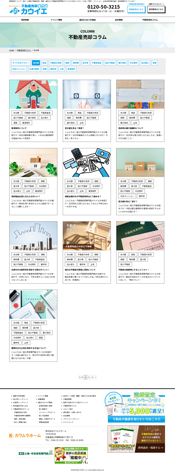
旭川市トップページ (20, 399)
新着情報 (41, 399)
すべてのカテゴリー (20, 62)
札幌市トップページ (20, 402)
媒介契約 (122, 62)
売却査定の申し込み (20, 405)
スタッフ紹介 (68, 409)
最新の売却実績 (19, 396)
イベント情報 (56, 19)
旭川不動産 (110, 62)
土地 (62, 69)
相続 (67, 62)
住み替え (145, 62)
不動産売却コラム (150, 19)
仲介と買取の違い (20, 422)
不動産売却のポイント (21, 409)
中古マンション (19, 69)
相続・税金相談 (20, 419)
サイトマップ (68, 422)
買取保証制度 (44, 422)
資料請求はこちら (156, 9)
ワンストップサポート (47, 412)
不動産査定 (96, 62)
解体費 (76, 62)
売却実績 (25, 19)
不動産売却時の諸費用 (22, 415)
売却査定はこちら (136, 9)
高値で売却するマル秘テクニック (75, 402)
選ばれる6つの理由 (87, 19)
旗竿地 (53, 69)
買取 (154, 62)
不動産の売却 (56, 62)
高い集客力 (43, 409)
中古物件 (134, 62)
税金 (44, 62)
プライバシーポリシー (71, 419)
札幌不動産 (34, 69)
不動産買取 (67, 399)
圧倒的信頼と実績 (45, 405)
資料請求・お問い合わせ (72, 412)
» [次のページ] (95, 377)
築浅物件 (71, 69)
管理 (45, 69)
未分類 (36, 62)
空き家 (85, 62)
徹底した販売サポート (47, 419)
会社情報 (119, 19)
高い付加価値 (44, 415)
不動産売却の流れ (20, 412)
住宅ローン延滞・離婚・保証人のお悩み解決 (79, 396)
